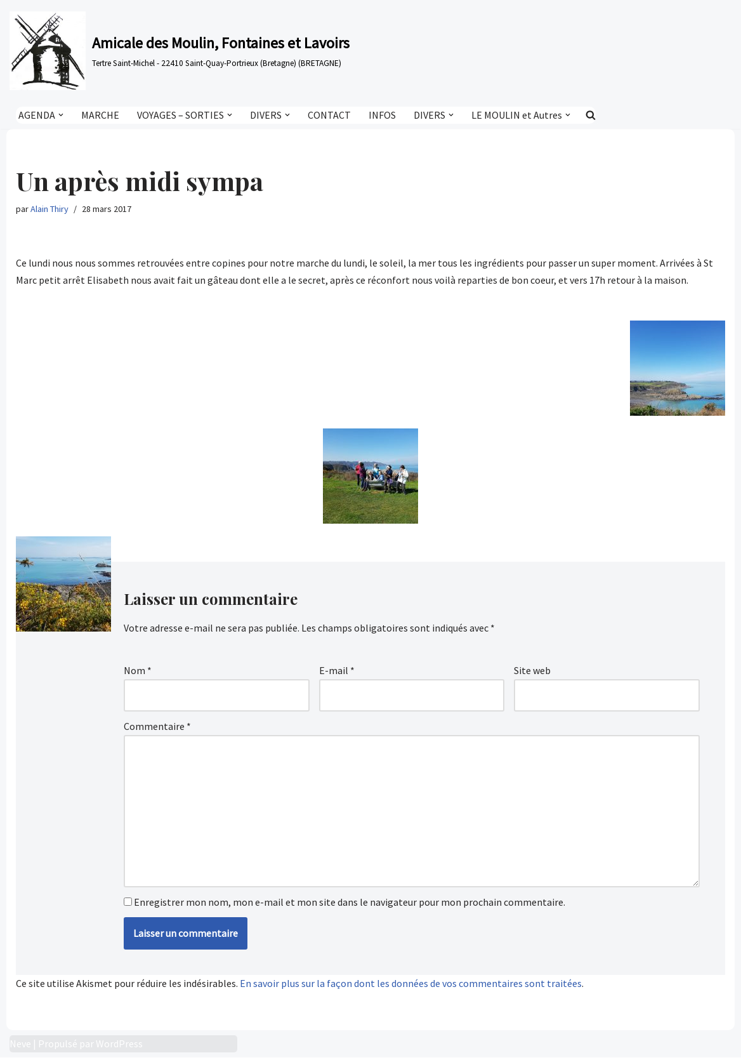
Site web (532, 671)
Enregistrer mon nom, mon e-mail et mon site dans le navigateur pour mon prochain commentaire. (349, 904)
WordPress (119, 1046)
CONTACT (329, 115)
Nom (138, 671)
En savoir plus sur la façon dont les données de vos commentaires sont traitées (411, 985)
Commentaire (157, 726)
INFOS (382, 115)
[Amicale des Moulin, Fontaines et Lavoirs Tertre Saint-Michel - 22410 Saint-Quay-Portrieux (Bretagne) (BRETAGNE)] (180, 50)
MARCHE (100, 115)
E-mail (337, 671)
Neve (20, 1046)
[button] (60, 114)
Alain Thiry (49, 209)
